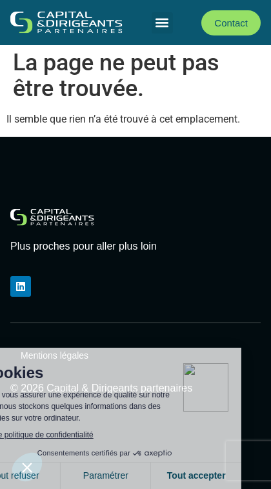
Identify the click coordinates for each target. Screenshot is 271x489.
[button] (162, 23)
